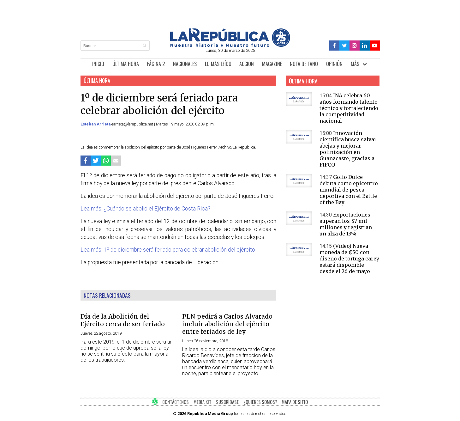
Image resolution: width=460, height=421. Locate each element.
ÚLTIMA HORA (125, 64)
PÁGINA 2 (156, 64)
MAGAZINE (272, 64)
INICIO (98, 64)
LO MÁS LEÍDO (218, 64)
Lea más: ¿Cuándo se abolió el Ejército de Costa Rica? (146, 208)
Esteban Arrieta (96, 124)
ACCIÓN (246, 64)
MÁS (355, 64)
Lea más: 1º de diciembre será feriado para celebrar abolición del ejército (168, 250)
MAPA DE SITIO (295, 402)
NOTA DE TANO (304, 64)
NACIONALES (185, 64)
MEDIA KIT (203, 402)
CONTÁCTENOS (175, 402)
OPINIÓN (334, 64)
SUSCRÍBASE (227, 402)
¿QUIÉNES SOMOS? (260, 402)
